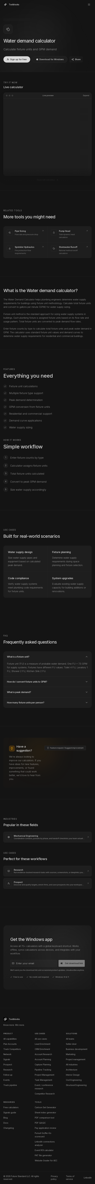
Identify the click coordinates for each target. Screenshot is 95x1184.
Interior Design (73, 1075)
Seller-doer (71, 1044)
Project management (75, 1059)
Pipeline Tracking (43, 1069)
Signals (6, 1059)
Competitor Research (45, 1093)
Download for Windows (50, 59)
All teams (70, 1039)
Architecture (71, 1069)
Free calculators (11, 1107)
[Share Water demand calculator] (76, 59)
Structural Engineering (76, 1085)
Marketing (70, 1054)
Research (7, 1069)
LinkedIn (88, 1177)
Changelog (8, 1128)
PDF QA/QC (40, 1123)
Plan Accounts (10, 1044)
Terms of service (70, 1177)
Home (6, 19)
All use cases (41, 1039)
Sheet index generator (45, 1112)
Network (7, 1054)
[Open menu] (89, 4)
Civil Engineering (74, 1080)
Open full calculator (47, 147)
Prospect (7, 1064)
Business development (76, 1049)
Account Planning (43, 1059)
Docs (5, 1123)
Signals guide (9, 1112)
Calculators (18, 19)
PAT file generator (43, 1155)
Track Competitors (12, 1049)
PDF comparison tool (44, 1117)
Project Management (44, 1075)
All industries (72, 1064)
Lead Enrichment (42, 1044)
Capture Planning (43, 1064)
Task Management (43, 1080)
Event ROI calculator (44, 1150)
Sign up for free (17, 59)
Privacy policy (54, 1177)
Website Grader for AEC (46, 1160)
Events (6, 1080)
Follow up (7, 1075)
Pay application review (45, 1128)
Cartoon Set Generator (45, 1107)
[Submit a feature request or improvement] (65, 715)
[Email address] (33, 930)
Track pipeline (10, 1085)
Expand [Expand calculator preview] (86, 95)
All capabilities (10, 1039)
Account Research (43, 1054)
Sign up (80, 4)
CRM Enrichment (42, 1049)
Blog (5, 1117)
